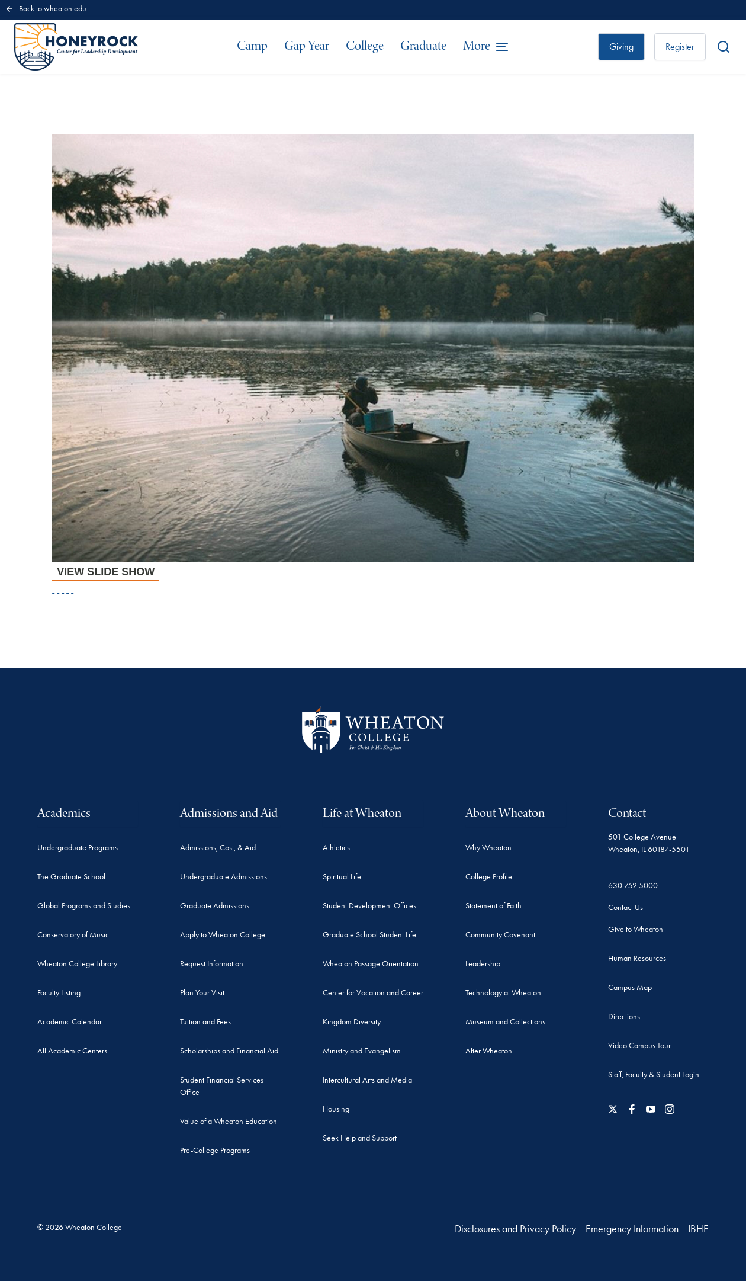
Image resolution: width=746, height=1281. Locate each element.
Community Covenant (500, 935)
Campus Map (630, 987)
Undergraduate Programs (77, 848)
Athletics (336, 848)
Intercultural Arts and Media (367, 1080)
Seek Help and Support (360, 1138)
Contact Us (625, 907)
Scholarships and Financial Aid (229, 1051)
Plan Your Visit (202, 993)
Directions (624, 1016)
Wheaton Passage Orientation (371, 964)
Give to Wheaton (635, 929)
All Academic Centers (72, 1051)
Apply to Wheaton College (222, 935)
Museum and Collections (505, 1022)
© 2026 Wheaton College (79, 1227)
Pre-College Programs (215, 1150)
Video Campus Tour (639, 1045)
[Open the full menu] (486, 47)
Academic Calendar (69, 1022)
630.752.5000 (633, 885)
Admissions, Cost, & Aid (218, 848)
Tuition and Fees (205, 1022)
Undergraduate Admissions (223, 877)
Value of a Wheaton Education (228, 1121)
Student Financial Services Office (221, 1086)
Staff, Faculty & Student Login (653, 1074)
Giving (621, 46)
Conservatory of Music (73, 935)
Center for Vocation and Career (373, 993)
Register (679, 46)
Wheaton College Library (77, 964)
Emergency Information (632, 1228)
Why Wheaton (488, 848)
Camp (252, 46)
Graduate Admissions (214, 906)
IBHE (698, 1228)
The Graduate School (71, 877)
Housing (336, 1109)
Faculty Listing (59, 993)
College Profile (488, 877)
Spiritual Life (342, 877)
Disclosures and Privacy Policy (515, 1228)
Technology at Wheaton (503, 993)
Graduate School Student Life (369, 935)
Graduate (423, 46)
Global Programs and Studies (83, 906)
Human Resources (637, 958)
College (365, 46)
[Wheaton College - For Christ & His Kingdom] (373, 729)
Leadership (482, 964)
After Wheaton (488, 1051)
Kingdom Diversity (352, 1022)
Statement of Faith (493, 906)
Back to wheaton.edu (45, 9)
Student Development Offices (369, 906)
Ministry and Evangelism (362, 1051)
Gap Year (306, 46)
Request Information (211, 964)
